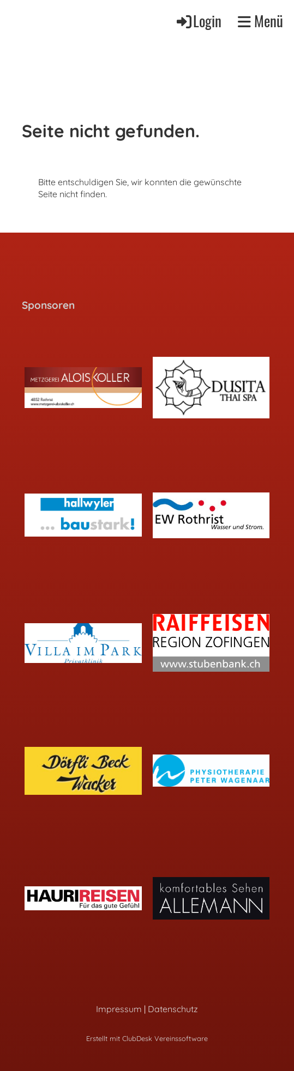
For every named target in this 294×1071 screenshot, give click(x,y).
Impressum (119, 1008)
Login (198, 21)
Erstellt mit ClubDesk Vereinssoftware (147, 1038)
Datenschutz (173, 1008)
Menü (260, 21)
